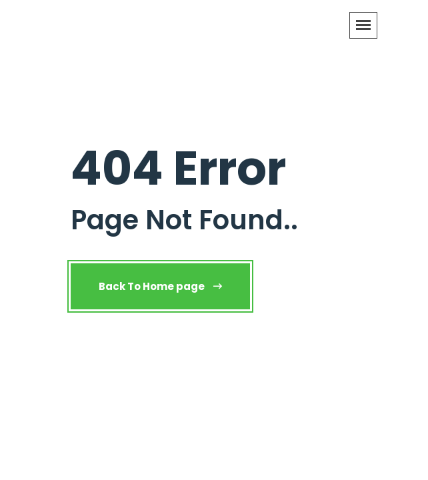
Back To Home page (160, 286)
